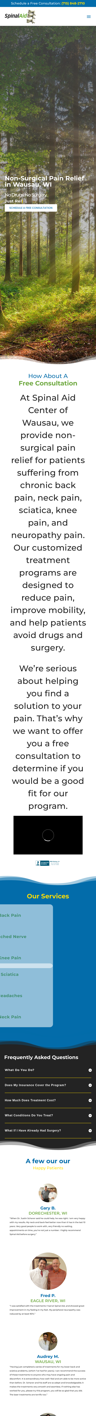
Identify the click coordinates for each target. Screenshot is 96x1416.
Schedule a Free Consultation (30, 208)
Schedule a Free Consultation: (48, 3)
